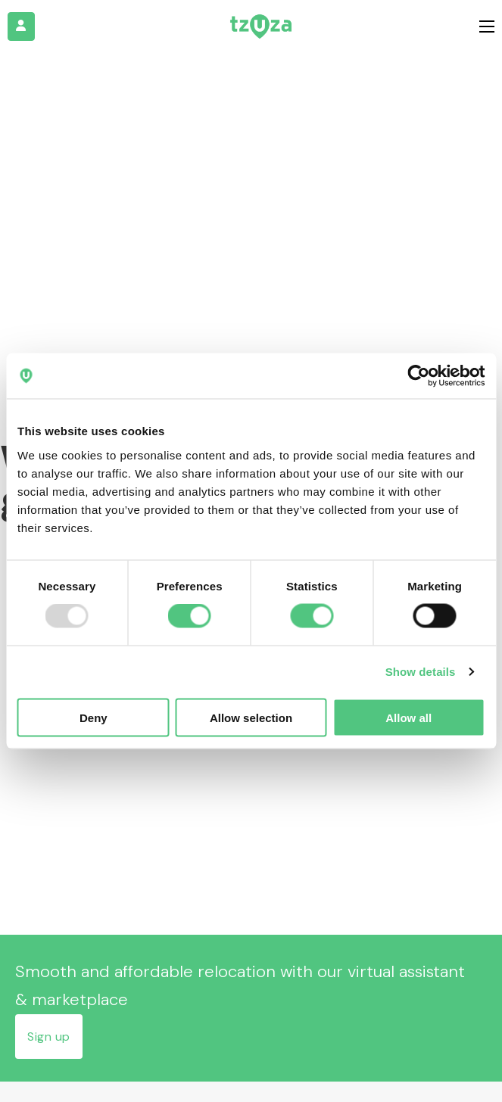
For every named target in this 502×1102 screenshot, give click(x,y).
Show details (420, 671)
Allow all (408, 717)
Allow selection (251, 717)
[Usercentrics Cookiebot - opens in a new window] (418, 376)
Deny (94, 717)
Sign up (48, 1036)
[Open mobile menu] (486, 26)
